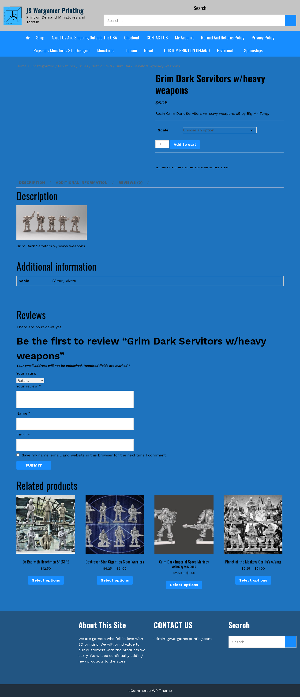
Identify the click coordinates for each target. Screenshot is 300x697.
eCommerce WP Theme (150, 690)
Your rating (26, 373)
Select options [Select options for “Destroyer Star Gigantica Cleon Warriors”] (115, 580)
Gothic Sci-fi (102, 66)
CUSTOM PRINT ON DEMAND (187, 50)
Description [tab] (32, 182)
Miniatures (107, 50)
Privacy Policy (263, 37)
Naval (150, 50)
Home (21, 66)
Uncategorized (42, 66)
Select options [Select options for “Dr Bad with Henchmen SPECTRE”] (46, 580)
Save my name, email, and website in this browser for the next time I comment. (94, 455)
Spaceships (255, 50)
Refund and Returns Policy (222, 37)
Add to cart (185, 144)
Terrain (131, 50)
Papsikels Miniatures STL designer (62, 50)
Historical (227, 50)
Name (23, 413)
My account (184, 37)
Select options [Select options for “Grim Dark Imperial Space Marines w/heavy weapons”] (184, 584)
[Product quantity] (162, 144)
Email (23, 435)
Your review (28, 386)
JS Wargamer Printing (55, 10)
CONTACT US (157, 37)
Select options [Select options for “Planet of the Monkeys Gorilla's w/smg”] (253, 580)
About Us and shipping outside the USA (84, 37)
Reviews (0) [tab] (131, 182)
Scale (163, 130)
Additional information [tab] (82, 182)
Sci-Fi (83, 66)
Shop (40, 37)
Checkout (131, 37)
